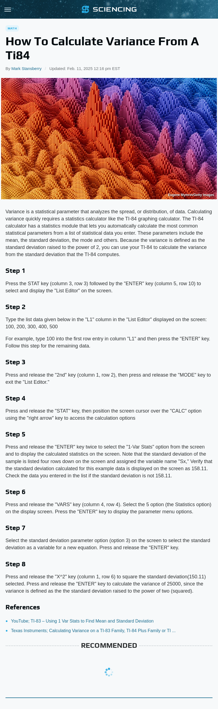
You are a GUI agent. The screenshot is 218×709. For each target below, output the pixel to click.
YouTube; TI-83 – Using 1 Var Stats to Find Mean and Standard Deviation (82, 621)
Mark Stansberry (26, 68)
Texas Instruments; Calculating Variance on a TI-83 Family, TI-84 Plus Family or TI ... (93, 630)
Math (12, 28)
